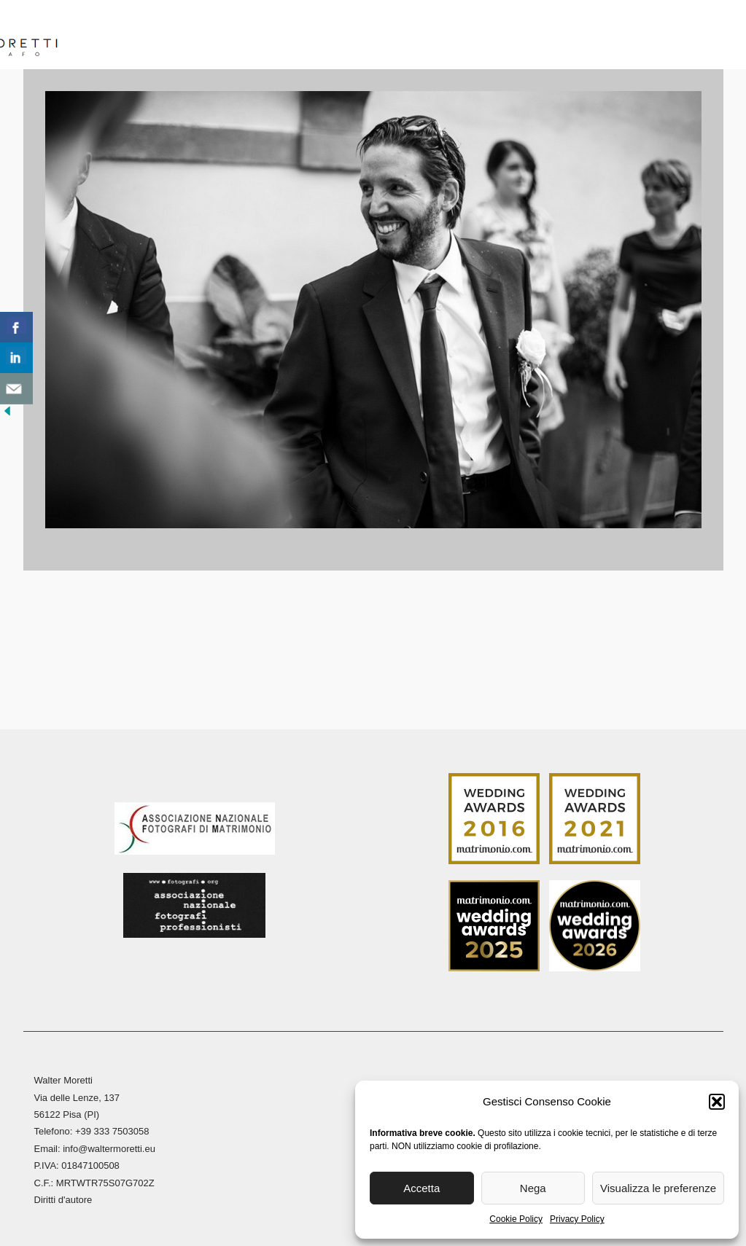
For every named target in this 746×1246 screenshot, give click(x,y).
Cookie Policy (516, 1219)
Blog (619, 36)
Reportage (418, 36)
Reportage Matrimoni (294, 36)
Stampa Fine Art (533, 36)
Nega (533, 1188)
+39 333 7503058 (112, 1129)
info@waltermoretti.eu (109, 1146)
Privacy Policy (577, 1219)
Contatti (682, 36)
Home (105, 36)
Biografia (172, 36)
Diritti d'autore (63, 1197)
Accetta (421, 1188)
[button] (717, 1101)
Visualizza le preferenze (658, 1188)
